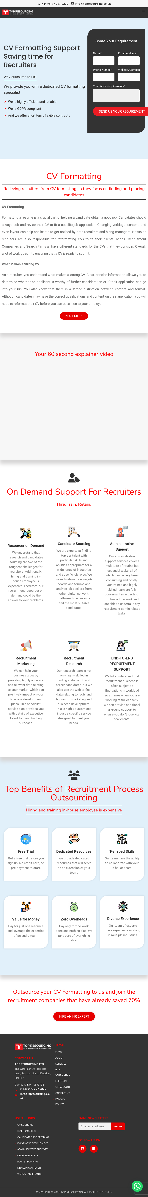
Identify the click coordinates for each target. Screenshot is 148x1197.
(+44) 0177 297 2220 (33, 1089)
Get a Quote (62, 1087)
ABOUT (59, 1057)
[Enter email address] (94, 1126)
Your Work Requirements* (116, 94)
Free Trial (61, 1081)
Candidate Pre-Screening (33, 1137)
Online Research (27, 1155)
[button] (137, 1186)
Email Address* (129, 57)
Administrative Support (32, 1149)
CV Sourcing (25, 1124)
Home (58, 1051)
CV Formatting (26, 1131)
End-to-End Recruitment (32, 1143)
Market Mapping (27, 1161)
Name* (103, 57)
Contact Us (62, 1093)
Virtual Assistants (29, 1174)
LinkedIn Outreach (29, 1167)
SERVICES (60, 1063)
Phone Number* (103, 73)
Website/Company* (130, 73)
